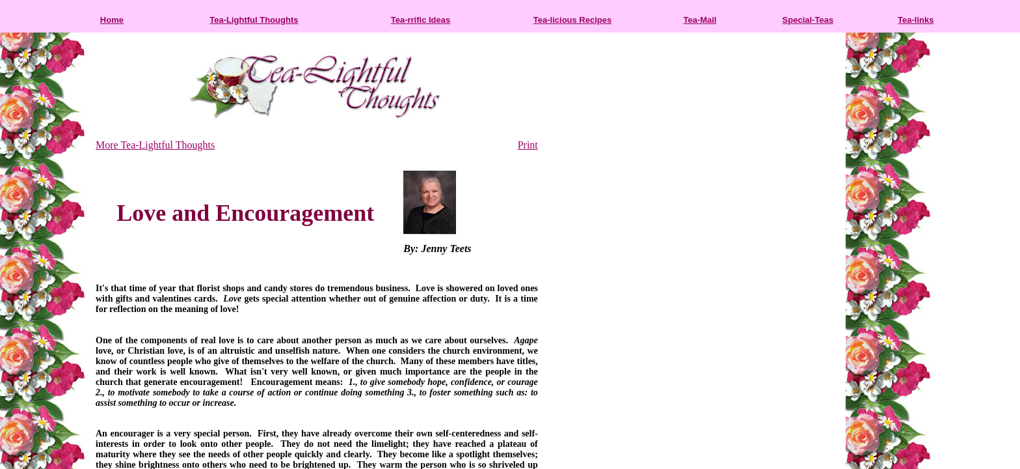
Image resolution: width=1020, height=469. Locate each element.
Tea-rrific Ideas (421, 20)
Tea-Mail (699, 20)
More (107, 144)
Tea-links (915, 20)
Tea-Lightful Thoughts (253, 20)
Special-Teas (808, 20)
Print (528, 144)
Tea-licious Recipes (572, 20)
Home (112, 20)
